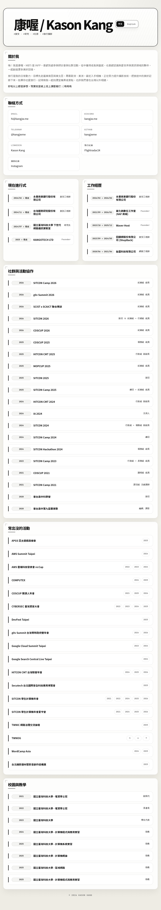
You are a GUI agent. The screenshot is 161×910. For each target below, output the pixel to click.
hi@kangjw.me (19, 119)
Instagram (17, 166)
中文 (120, 24)
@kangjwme (18, 134)
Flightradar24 (92, 150)
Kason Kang (18, 150)
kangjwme (90, 134)
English (131, 24)
